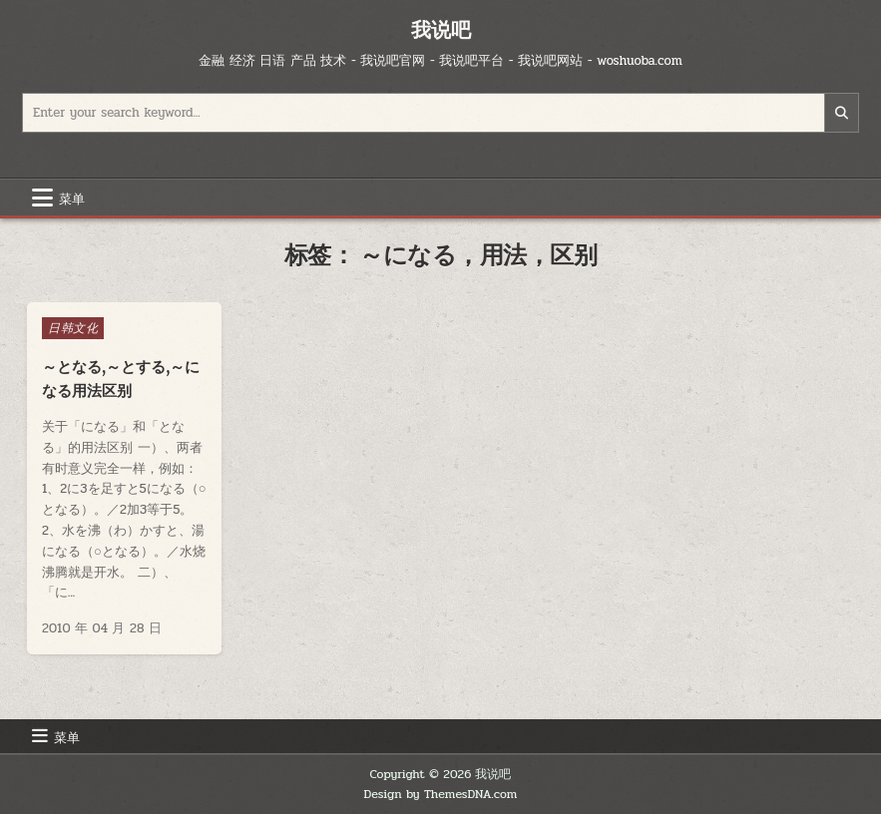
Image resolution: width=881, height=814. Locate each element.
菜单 (72, 197)
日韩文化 (73, 328)
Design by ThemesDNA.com (441, 794)
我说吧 (441, 29)
